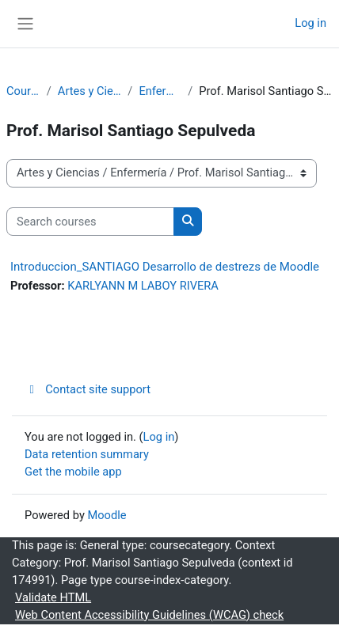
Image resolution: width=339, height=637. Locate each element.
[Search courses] (90, 221)
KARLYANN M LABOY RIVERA (143, 286)
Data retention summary (87, 454)
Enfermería (160, 91)
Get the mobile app (73, 471)
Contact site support (87, 389)
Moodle (106, 515)
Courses (23, 91)
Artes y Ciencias (90, 91)
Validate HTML (53, 597)
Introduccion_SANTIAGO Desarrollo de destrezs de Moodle (164, 267)
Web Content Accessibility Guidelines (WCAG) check (149, 615)
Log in (310, 23)
